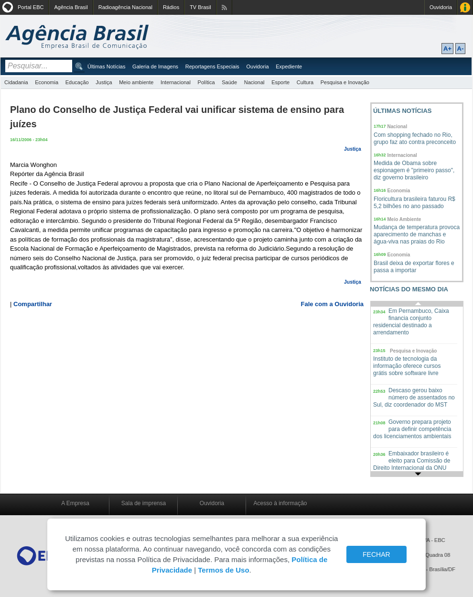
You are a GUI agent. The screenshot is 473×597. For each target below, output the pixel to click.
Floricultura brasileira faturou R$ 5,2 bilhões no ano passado (414, 203)
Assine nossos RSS (224, 7)
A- (460, 48)
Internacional (176, 82)
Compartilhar (32, 304)
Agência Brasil (70, 7)
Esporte (280, 82)
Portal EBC (30, 7)
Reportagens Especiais (212, 66)
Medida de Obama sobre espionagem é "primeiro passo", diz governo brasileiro (414, 170)
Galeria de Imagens (155, 66)
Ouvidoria (441, 7)
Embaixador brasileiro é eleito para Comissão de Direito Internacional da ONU (411, 460)
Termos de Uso (223, 570)
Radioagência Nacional (125, 7)
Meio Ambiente (404, 219)
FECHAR (376, 554)
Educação (77, 82)
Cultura (305, 82)
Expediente (289, 66)
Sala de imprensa (143, 503)
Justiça (104, 82)
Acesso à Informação (465, 7)
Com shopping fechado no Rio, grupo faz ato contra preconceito (415, 138)
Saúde (229, 82)
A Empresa (75, 503)
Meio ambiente (136, 82)
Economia (46, 82)
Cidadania (16, 82)
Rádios (171, 7)
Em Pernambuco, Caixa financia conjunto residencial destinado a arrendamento (411, 322)
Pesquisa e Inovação (345, 82)
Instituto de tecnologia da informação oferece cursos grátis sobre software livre (407, 365)
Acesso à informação (280, 503)
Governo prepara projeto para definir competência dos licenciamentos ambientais (412, 429)
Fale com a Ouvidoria (332, 304)
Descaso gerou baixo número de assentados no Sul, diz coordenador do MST (414, 397)
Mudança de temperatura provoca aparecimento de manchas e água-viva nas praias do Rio (417, 234)
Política (206, 82)
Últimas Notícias (106, 66)
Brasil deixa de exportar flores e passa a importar (414, 267)
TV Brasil (200, 7)
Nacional (254, 82)
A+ (447, 48)
